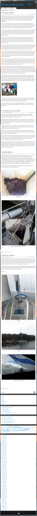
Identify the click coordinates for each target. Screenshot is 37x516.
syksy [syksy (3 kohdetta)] (26, 430)
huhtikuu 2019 (4, 445)
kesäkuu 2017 (4, 458)
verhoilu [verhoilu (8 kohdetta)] (7, 431)
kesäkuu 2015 (4, 486)
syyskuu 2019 (4, 438)
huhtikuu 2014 (4, 506)
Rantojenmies (10, 14)
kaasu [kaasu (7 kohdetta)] (2, 428)
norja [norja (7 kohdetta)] (7, 429)
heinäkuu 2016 (4, 468)
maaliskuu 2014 (4, 507)
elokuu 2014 (4, 500)
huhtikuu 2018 (4, 454)
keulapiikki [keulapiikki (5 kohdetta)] (8, 428)
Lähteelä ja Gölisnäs (7, 255)
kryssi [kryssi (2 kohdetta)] (13, 428)
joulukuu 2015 (4, 478)
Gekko (3, 396)
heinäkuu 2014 (4, 502)
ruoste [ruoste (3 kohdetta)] (11, 430)
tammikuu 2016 (4, 476)
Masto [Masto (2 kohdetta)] (5, 429)
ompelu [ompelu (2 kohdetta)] (10, 429)
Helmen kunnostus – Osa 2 (8, 417)
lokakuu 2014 (4, 497)
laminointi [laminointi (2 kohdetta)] (30, 428)
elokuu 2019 (4, 440)
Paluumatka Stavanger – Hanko (7, 407)
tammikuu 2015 (4, 493)
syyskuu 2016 (4, 465)
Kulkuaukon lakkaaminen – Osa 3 (9, 419)
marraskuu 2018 (4, 448)
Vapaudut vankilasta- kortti (6, 410)
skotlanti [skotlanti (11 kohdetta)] (22, 430)
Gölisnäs (5, 388)
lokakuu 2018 (4, 450)
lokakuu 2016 (4, 464)
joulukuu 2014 (4, 495)
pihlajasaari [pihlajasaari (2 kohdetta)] (12, 429)
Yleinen (3, 403)
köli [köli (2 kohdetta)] (22, 428)
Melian (10, 153)
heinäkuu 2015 (4, 485)
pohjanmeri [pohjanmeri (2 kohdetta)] (19, 429)
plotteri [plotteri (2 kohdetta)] (17, 429)
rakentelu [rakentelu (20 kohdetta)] (26, 429)
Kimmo (4, 153)
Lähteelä (7, 388)
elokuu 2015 (4, 483)
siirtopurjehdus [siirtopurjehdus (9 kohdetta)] (16, 430)
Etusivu (3, 8)
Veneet (14, 8)
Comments (33, 153)
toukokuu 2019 (4, 444)
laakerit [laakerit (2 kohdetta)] (24, 428)
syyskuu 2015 (4, 482)
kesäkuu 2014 (4, 503)
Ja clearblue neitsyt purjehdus (10, 111)
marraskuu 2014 (4, 496)
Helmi (3, 397)
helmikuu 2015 (4, 492)
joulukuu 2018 (4, 447)
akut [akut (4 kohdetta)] (3, 426)
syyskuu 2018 (4, 451)
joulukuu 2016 (4, 461)
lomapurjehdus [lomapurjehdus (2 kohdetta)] (33, 428)
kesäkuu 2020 (4, 437)
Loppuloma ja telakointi (6, 411)
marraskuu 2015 (4, 479)
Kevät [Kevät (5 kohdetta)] (11, 428)
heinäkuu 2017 (4, 457)
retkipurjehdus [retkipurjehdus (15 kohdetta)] (5, 430)
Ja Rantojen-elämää (7, 12)
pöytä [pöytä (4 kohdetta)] (22, 429)
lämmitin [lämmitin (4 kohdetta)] (2, 429)
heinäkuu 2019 (4, 441)
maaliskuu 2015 (4, 490)
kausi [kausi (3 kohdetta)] (5, 428)
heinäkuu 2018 (4, 452)
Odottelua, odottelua (5, 408)
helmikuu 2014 (4, 509)
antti (3, 14)
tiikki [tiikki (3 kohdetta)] (34, 430)
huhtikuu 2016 (4, 472)
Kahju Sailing (9, 8)
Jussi (3, 421)
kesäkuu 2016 (4, 469)
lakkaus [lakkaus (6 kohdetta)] (26, 428)
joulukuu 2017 (4, 455)
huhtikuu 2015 (4, 489)
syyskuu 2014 (4, 499)
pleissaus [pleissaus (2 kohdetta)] (15, 429)
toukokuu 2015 (4, 488)
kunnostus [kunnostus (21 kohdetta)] (18, 428)
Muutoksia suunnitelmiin (10, 422)
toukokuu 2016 (4, 471)
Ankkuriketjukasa (7, 152)
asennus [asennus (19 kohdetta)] (16, 427)
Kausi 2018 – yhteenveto (8, 418)
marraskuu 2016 (4, 462)
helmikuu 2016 (4, 475)
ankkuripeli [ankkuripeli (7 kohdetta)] (10, 426)
